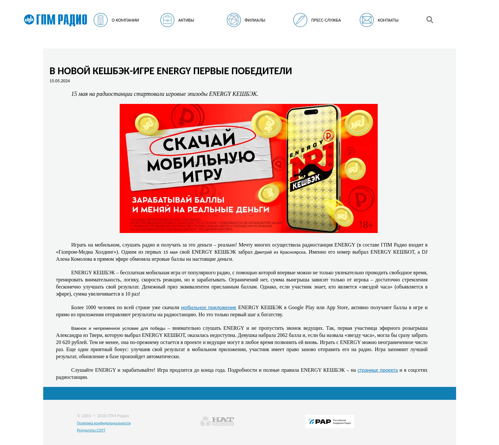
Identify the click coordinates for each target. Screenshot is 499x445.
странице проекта (378, 370)
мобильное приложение (208, 307)
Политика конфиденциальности (104, 422)
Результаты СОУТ (91, 430)
